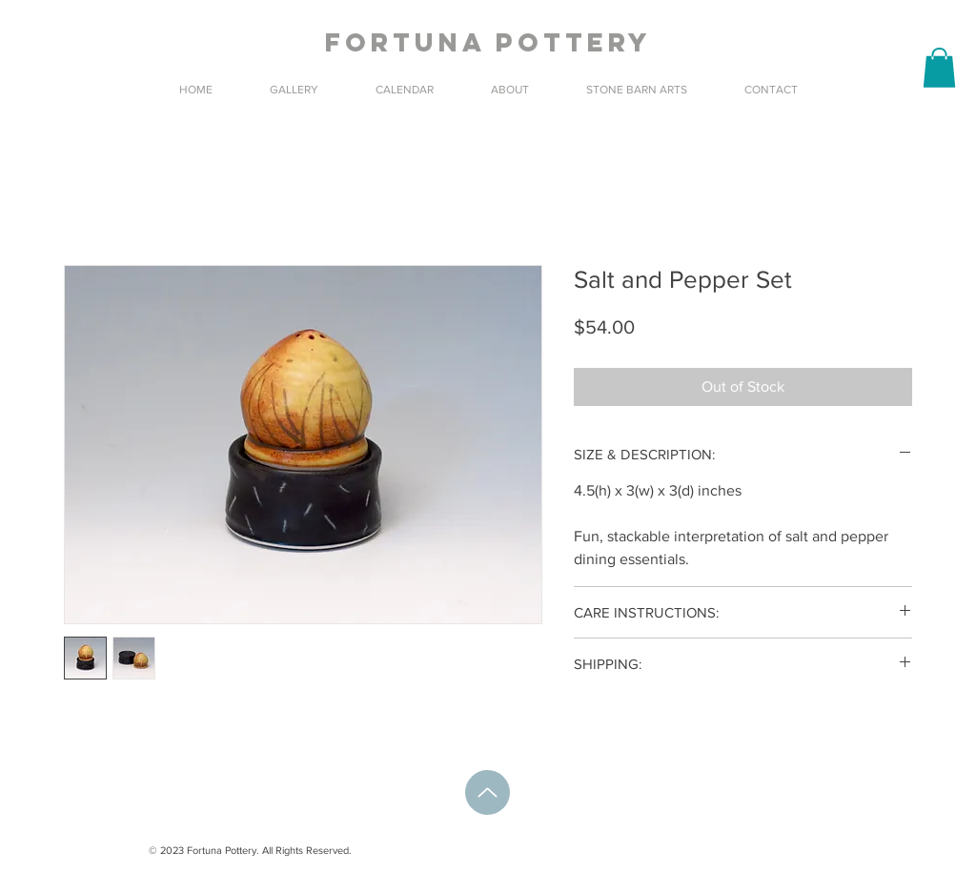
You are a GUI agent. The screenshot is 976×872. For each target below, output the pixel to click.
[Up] (487, 792)
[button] (939, 68)
